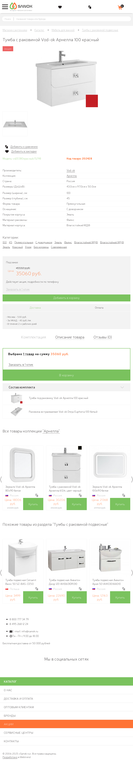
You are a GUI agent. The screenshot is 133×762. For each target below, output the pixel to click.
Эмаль (58, 242)
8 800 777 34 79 (19, 619)
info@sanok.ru (30, 631)
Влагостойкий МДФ (86, 242)
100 (5, 242)
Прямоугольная (23, 242)
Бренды (10, 715)
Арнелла (72, 175)
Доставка (35, 307)
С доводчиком (43, 242)
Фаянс (68, 242)
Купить (33, 504)
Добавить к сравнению (24, 146)
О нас (8, 690)
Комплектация (33, 336)
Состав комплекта (22, 387)
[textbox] (70, 19)
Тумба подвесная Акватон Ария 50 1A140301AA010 (108, 581)
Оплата (99, 307)
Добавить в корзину (66, 298)
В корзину (66, 375)
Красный (17, 247)
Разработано (10, 757)
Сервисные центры (18, 732)
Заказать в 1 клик (18, 289)
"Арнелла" (51, 430)
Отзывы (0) (103, 336)
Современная (59, 247)
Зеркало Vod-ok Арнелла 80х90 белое (20, 488)
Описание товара (69, 336)
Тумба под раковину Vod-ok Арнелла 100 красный (58, 398)
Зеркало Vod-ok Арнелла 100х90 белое (107, 488)
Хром (28, 247)
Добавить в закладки (24, 151)
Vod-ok (71, 170)
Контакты (11, 741)
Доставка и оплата (18, 698)
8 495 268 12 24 (19, 624)
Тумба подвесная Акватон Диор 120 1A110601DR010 (64, 581)
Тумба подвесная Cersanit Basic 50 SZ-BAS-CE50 (20, 581)
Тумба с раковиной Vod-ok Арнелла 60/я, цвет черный (65, 488)
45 (10, 242)
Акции (9, 724)
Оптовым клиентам (19, 707)
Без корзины (41, 247)
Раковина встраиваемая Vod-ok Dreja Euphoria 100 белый (63, 411)
